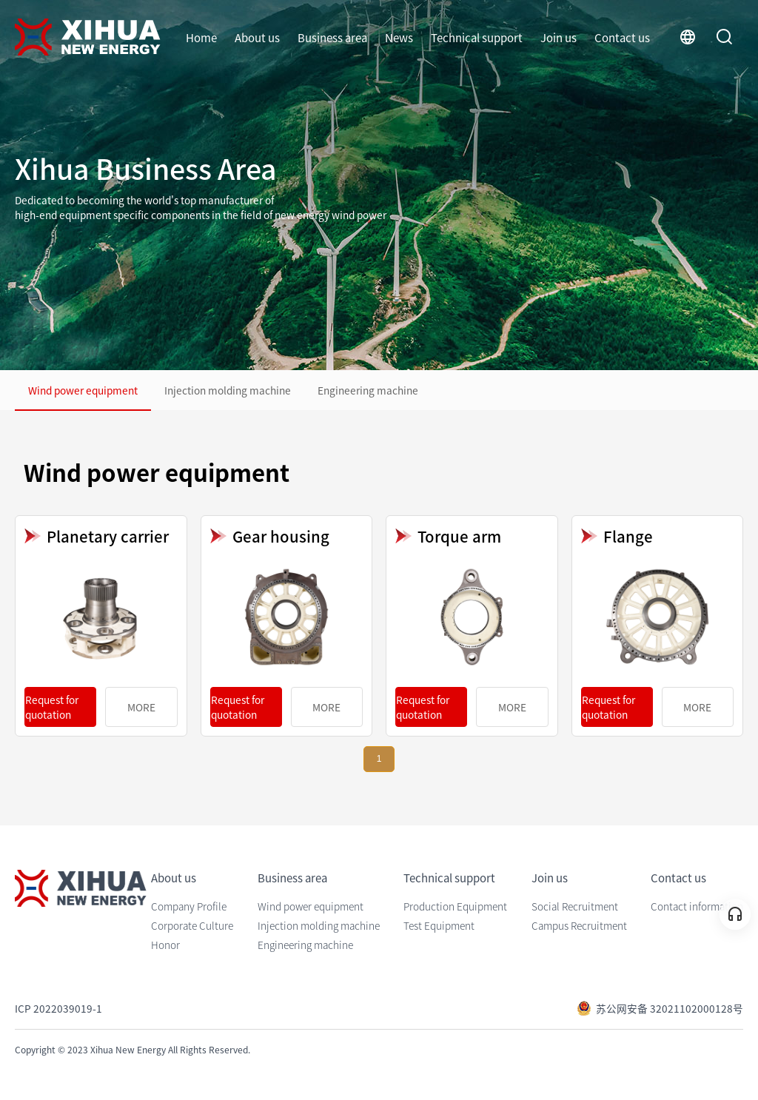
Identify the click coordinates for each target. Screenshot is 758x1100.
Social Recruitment (574, 906)
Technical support (477, 37)
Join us (558, 37)
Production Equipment (455, 906)
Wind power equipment (83, 390)
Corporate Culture (192, 925)
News (399, 37)
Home (201, 37)
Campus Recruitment (579, 925)
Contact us (622, 37)
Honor (165, 944)
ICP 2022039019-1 (58, 1008)
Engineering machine (368, 390)
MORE (141, 707)
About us (257, 37)
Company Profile (189, 906)
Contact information (697, 906)
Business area (332, 37)
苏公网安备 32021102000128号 (660, 1008)
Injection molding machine (227, 390)
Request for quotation (51, 707)
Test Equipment (438, 925)
